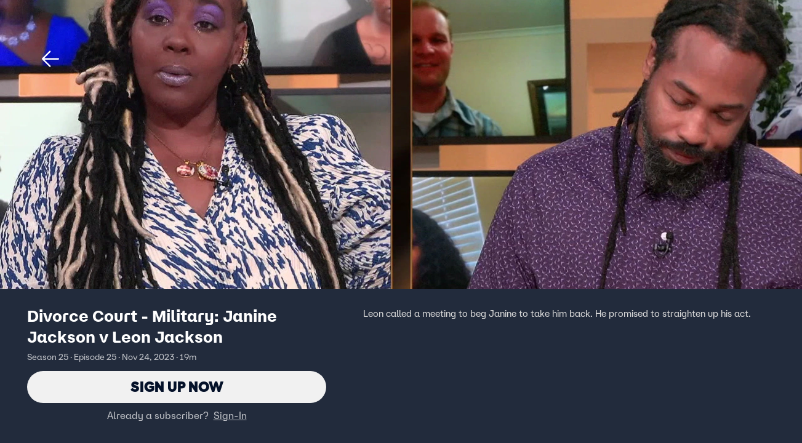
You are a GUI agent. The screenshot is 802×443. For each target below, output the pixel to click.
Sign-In (230, 415)
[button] (50, 59)
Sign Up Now (176, 386)
